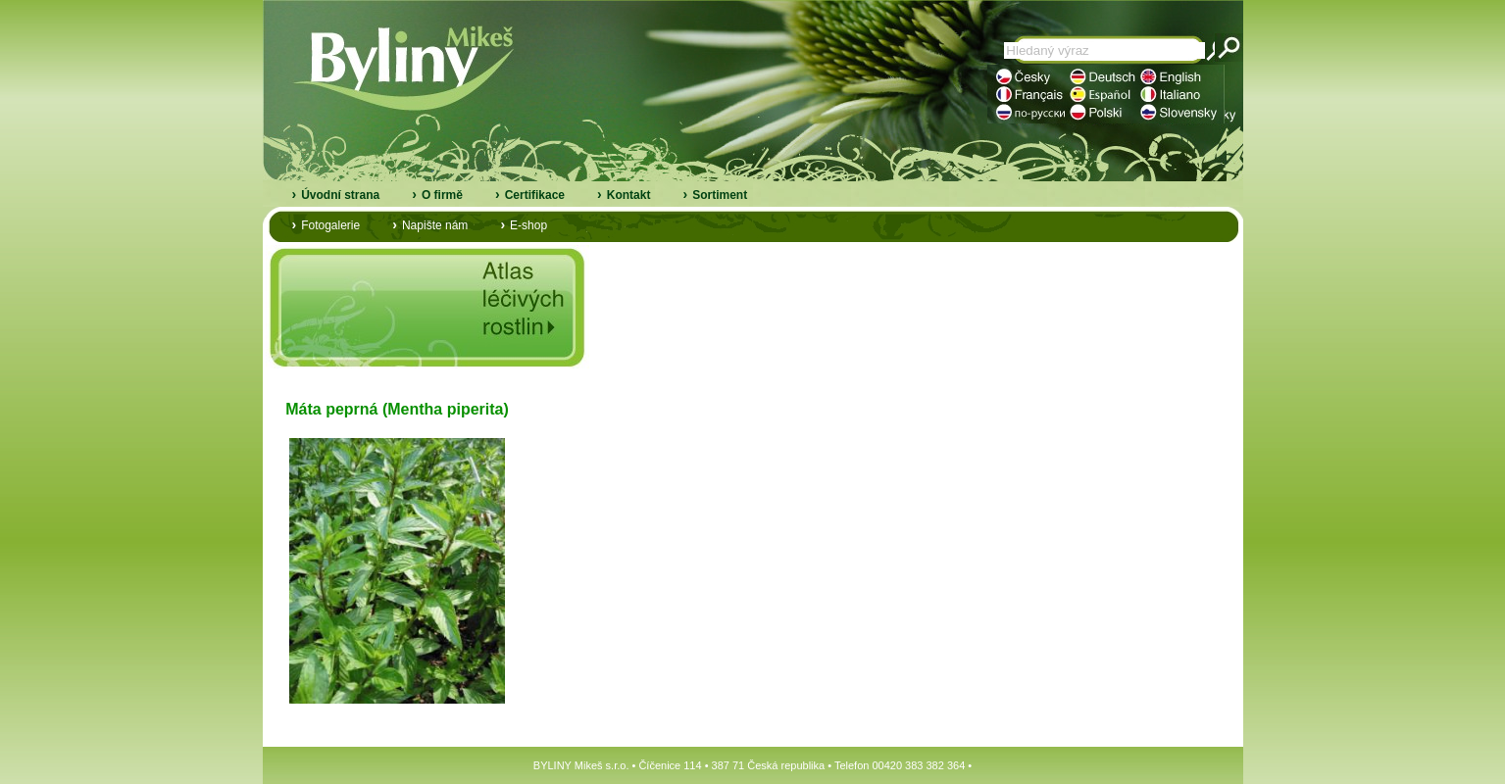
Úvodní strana (340, 195)
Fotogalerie (330, 225)
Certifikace (535, 195)
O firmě (442, 195)
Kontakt (629, 195)
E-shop (528, 225)
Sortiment (719, 195)
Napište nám (435, 225)
